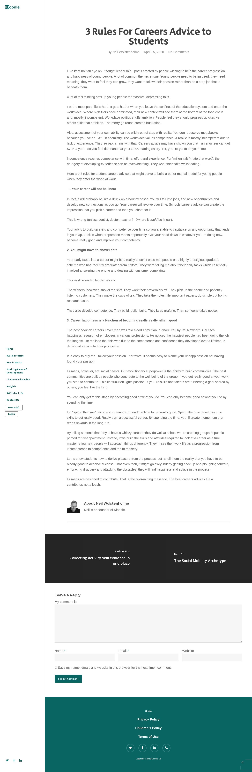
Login (11, 414)
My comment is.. (66, 602)
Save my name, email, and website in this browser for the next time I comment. (115, 667)
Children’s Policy (148, 728)
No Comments (178, 52)
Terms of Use (148, 736)
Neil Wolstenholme (126, 52)
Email (123, 651)
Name (60, 651)
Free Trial (13, 407)
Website (188, 651)
